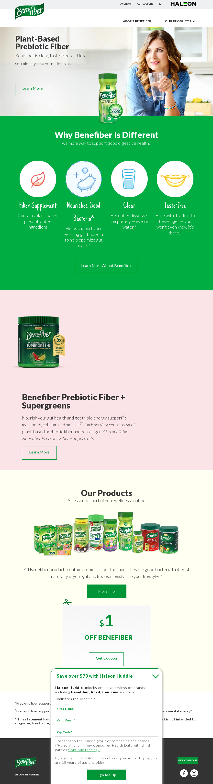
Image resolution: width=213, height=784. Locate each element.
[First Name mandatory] (106, 708)
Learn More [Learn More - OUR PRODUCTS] (32, 88)
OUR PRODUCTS (182, 22)
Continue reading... (84, 750)
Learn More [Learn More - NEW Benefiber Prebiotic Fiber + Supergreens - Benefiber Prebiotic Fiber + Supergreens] (39, 452)
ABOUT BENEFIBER (137, 21)
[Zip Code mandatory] (106, 732)
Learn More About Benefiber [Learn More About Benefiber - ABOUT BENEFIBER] (106, 265)
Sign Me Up (106, 775)
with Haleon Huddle (95, 676)
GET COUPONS (145, 3)
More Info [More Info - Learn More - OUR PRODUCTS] (106, 591)
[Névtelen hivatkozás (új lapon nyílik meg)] (183, 6)
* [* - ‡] (124, 416)
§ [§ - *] (80, 423)
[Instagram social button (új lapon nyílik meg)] (194, 773)
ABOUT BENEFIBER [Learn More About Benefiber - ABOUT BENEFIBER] (27, 774)
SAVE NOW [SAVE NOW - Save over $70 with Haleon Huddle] (125, 3)
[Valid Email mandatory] (106, 720)
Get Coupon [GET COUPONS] (106, 658)
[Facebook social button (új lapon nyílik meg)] (184, 773)
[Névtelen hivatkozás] (30, 18)
